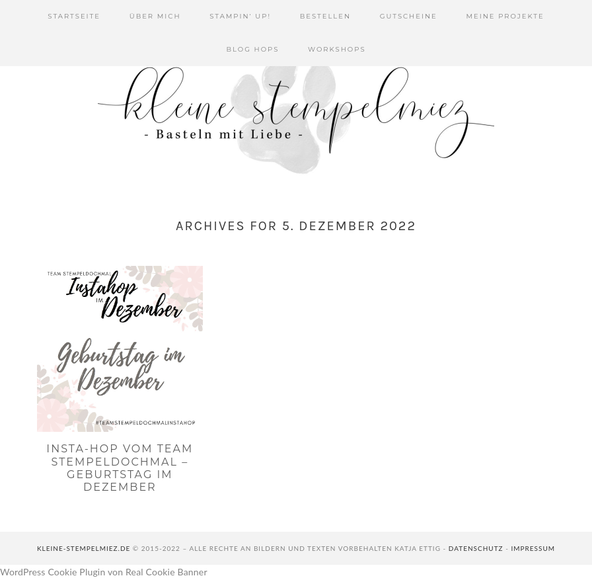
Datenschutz (476, 548)
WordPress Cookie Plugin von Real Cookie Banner (103, 571)
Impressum (533, 548)
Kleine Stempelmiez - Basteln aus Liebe (296, 112)
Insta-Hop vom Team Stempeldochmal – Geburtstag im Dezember (119, 467)
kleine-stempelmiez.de (83, 548)
